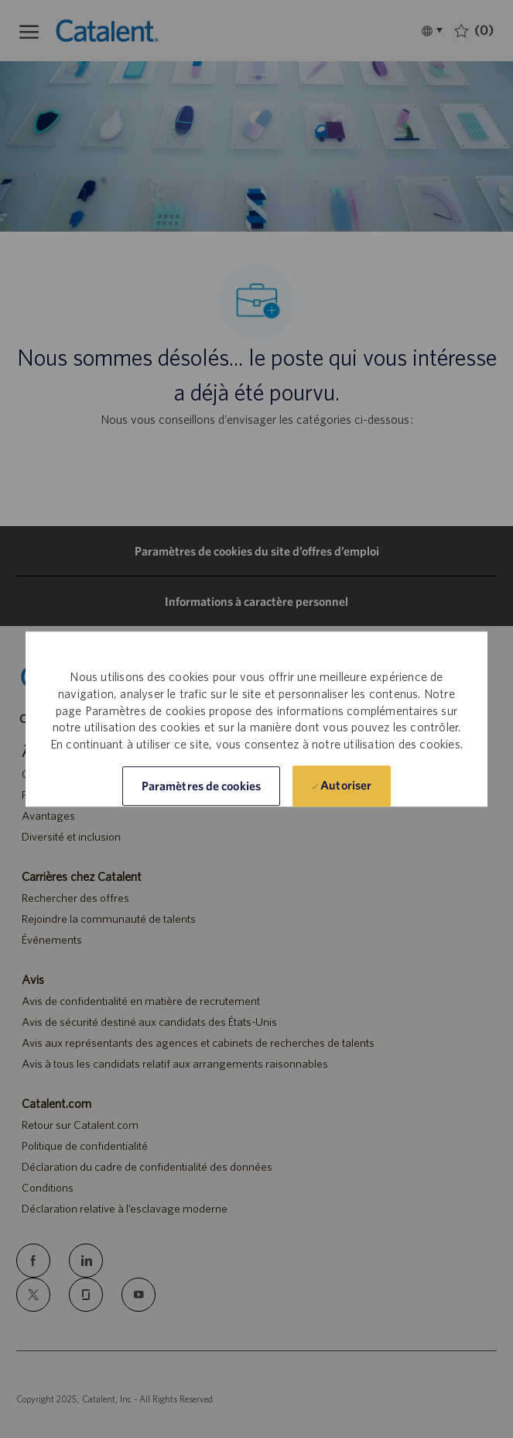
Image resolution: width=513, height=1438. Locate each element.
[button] (201, 786)
